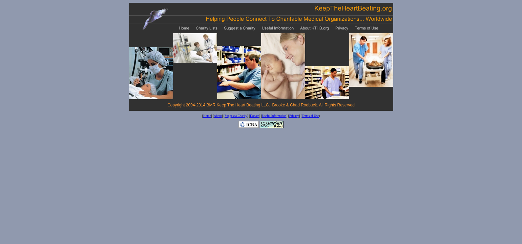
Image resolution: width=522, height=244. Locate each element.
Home (207, 116)
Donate (254, 116)
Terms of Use (310, 116)
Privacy (294, 116)
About (218, 116)
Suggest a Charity (236, 116)
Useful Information (274, 116)
